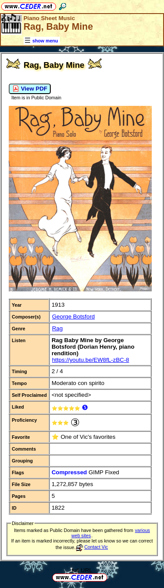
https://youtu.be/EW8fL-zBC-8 (90, 360)
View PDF (29, 88)
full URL (82, 570)
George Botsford (73, 316)
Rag (57, 328)
